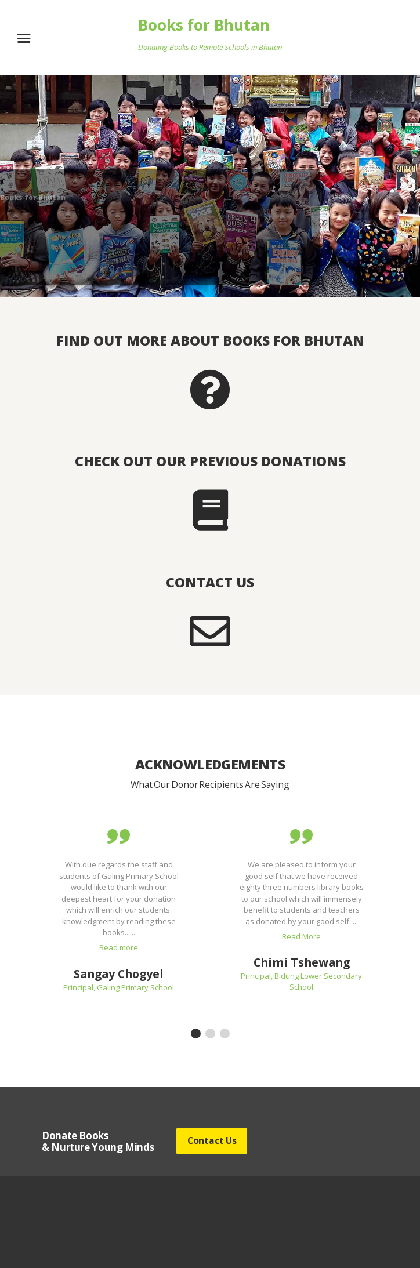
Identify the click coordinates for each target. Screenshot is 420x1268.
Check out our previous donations (210, 461)
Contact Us (210, 582)
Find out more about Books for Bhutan (210, 340)
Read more (118, 947)
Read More (301, 936)
